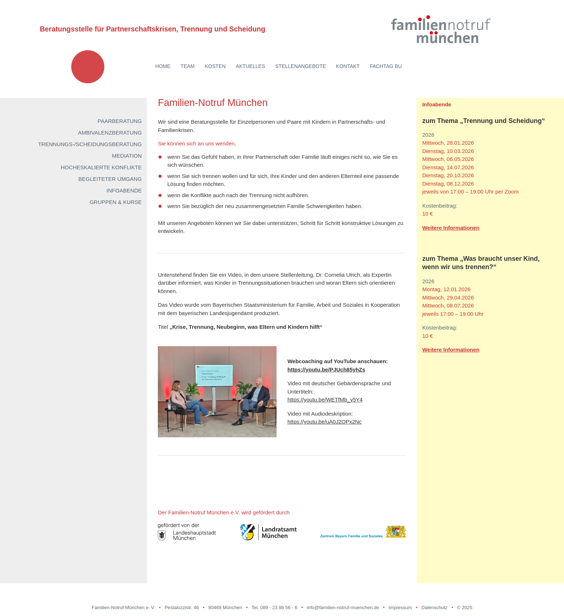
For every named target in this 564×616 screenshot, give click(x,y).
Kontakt (347, 66)
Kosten (215, 66)
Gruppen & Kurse (115, 202)
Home (163, 66)
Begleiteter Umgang (110, 179)
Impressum (400, 607)
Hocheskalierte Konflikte (101, 167)
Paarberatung (120, 121)
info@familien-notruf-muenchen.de (343, 607)
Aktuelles (250, 66)
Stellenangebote (300, 66)
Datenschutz (434, 607)
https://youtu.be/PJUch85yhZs (326, 369)
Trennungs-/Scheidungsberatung (90, 144)
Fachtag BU (385, 66)
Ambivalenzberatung (110, 132)
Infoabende (124, 190)
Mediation (127, 156)
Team (188, 66)
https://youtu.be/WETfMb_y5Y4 (325, 399)
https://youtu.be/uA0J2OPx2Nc (324, 422)
